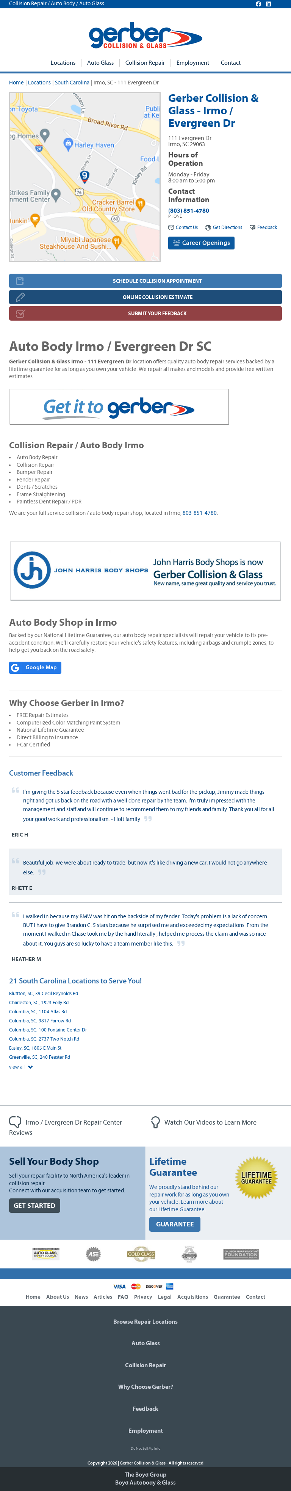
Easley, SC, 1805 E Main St (35, 1048)
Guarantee (227, 1297)
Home (16, 83)
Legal (165, 1297)
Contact (231, 63)
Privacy (143, 1297)
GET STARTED (35, 1206)
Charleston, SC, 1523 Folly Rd (39, 1002)
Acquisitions (192, 1297)
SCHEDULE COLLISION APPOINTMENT (157, 281)
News (81, 1297)
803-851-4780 (200, 513)
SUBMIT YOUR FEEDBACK (157, 313)
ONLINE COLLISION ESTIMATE (157, 297)
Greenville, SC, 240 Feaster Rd (39, 1057)
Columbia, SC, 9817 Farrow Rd (40, 1021)
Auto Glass (100, 63)
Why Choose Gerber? (145, 1386)
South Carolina (72, 83)
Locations (63, 63)
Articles (103, 1297)
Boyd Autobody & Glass (145, 1482)
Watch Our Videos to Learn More (204, 1122)
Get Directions (223, 227)
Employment (193, 63)
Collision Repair (145, 63)
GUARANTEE (175, 1224)
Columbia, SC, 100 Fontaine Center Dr (48, 1030)
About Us (57, 1297)
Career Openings (201, 243)
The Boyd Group (145, 1474)
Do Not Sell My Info (145, 1448)
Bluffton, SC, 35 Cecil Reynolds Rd (43, 993)
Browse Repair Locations (145, 1321)
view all (21, 1067)
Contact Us (183, 227)
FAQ (123, 1297)
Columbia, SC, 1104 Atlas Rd (38, 1012)
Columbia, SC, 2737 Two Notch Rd (44, 1039)
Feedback (263, 227)
